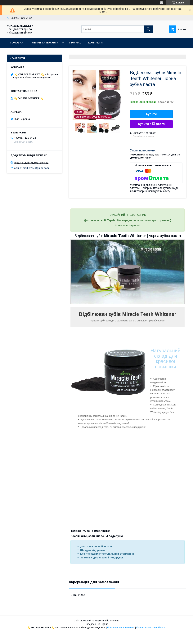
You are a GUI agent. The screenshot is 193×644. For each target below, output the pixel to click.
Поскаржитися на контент (121, 627)
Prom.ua (114, 620)
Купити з (151, 124)
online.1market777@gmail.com (31, 168)
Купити (151, 114)
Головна (16, 42)
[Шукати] (148, 29)
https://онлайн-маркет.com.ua (31, 162)
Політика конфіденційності (150, 627)
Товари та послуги (44, 42)
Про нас (75, 42)
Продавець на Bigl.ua (96, 624)
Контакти (95, 42)
